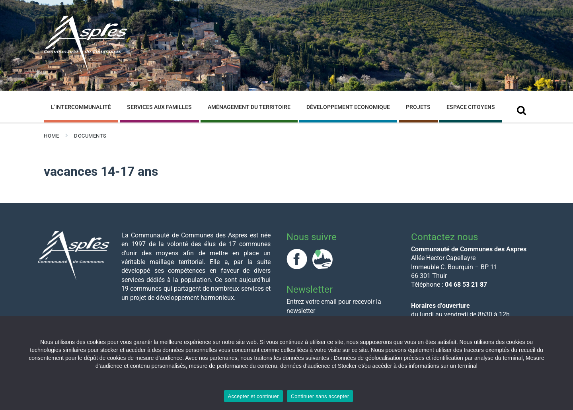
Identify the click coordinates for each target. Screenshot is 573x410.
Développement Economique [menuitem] (348, 107)
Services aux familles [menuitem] (159, 107)
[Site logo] (85, 71)
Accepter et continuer (253, 396)
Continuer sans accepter (320, 396)
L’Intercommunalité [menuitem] (81, 107)
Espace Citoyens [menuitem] (470, 107)
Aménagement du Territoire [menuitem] (249, 107)
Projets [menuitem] (418, 107)
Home (51, 136)
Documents (90, 136)
